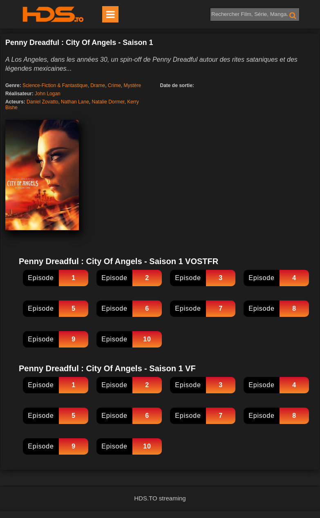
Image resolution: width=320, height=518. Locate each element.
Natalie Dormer (108, 102)
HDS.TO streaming (160, 498)
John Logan (47, 93)
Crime (114, 85)
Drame (97, 85)
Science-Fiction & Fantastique (54, 85)
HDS (53, 14)
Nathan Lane (75, 102)
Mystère (132, 85)
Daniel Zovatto (42, 102)
